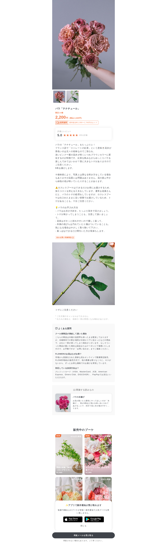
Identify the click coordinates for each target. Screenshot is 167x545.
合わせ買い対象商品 (65, 238)
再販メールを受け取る (83, 535)
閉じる (83, 526)
